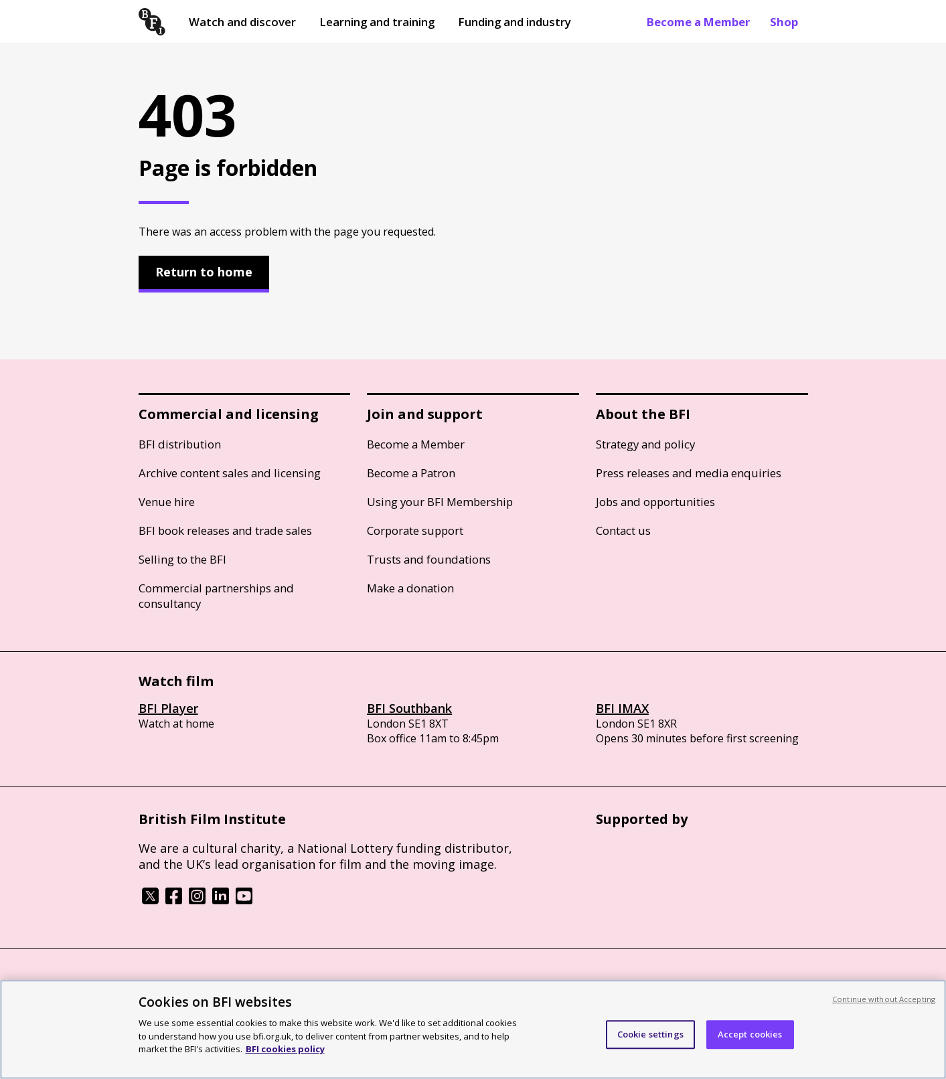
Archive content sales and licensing (230, 473)
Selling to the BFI (182, 559)
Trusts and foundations (429, 559)
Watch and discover (242, 21)
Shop (784, 21)
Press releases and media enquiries (688, 473)
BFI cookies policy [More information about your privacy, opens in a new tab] (285, 1049)
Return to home (203, 272)
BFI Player (168, 708)
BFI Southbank (409, 708)
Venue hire (167, 501)
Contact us (623, 530)
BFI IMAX (622, 708)
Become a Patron (411, 473)
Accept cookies (750, 1034)
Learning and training (377, 21)
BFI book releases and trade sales (225, 530)
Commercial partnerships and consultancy (216, 595)
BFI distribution (180, 444)
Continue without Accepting (883, 999)
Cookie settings (650, 1034)
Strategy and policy (645, 444)
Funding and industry (514, 21)
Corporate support (415, 530)
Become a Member (698, 21)
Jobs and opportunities (655, 501)
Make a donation (410, 588)
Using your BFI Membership (440, 501)
